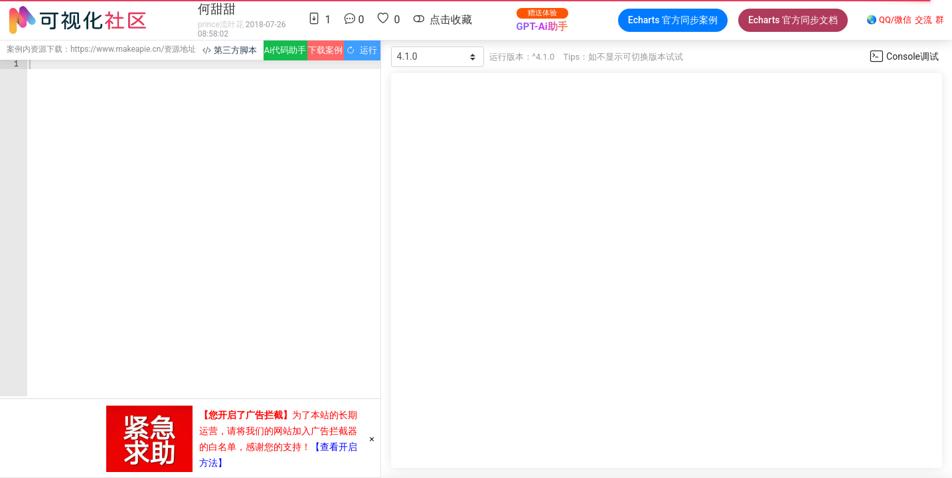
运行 (361, 50)
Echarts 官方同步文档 (793, 20)
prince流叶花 (221, 24)
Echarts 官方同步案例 (673, 20)
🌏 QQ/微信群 (905, 20)
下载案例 (325, 50)
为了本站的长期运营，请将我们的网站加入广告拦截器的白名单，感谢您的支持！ (278, 431)
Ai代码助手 (285, 50)
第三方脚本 (229, 50)
